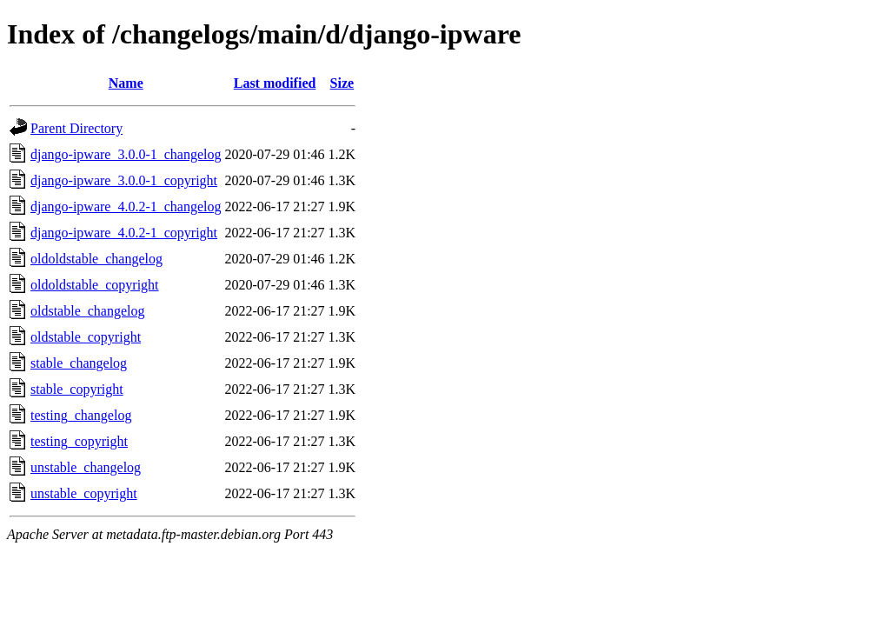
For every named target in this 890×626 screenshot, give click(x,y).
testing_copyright (79, 441)
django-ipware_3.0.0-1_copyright (123, 180)
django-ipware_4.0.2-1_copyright (123, 232)
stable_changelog (78, 363)
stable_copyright (76, 389)
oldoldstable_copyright (94, 284)
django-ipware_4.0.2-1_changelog (125, 206)
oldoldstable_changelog (96, 258)
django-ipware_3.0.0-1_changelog (125, 154)
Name (126, 83)
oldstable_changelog (87, 310)
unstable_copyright (83, 493)
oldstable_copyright (85, 337)
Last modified (275, 83)
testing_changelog (80, 415)
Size (342, 83)
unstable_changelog (85, 467)
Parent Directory (76, 128)
